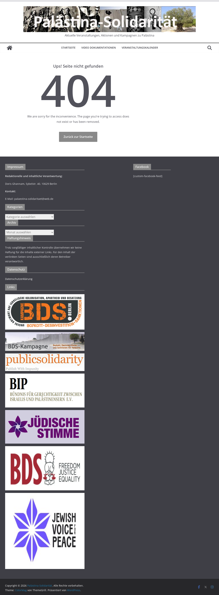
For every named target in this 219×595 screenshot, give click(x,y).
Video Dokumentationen (98, 47)
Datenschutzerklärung (18, 279)
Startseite (68, 47)
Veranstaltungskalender (140, 47)
